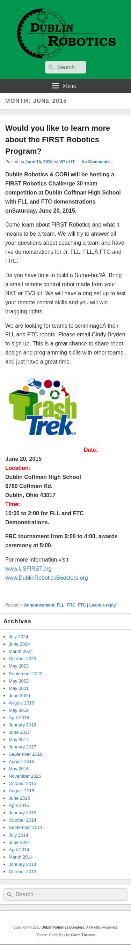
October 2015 (22, 783)
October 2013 (22, 871)
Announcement (39, 605)
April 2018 (19, 717)
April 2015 (19, 805)
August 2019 (21, 703)
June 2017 (19, 732)
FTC (82, 605)
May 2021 (19, 688)
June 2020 (19, 695)
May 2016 (19, 768)
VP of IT (67, 161)
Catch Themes (83, 935)
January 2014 (22, 864)
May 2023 (19, 666)
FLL (60, 605)
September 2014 (25, 827)
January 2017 (22, 746)
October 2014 (22, 820)
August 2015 (21, 790)
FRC (71, 605)
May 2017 (19, 739)
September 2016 (25, 754)
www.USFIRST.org (28, 569)
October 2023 (22, 658)
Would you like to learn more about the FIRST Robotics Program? (57, 139)
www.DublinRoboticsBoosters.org (46, 578)
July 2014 (18, 835)
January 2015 (22, 812)
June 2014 (19, 842)
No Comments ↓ (97, 161)
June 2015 (19, 798)
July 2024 (18, 636)
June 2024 (19, 644)
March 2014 (21, 857)
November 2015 (25, 776)
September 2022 (25, 673)
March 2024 (21, 651)
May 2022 (19, 681)
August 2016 (21, 761)
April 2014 (19, 849)
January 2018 (22, 724)
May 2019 (19, 710)
